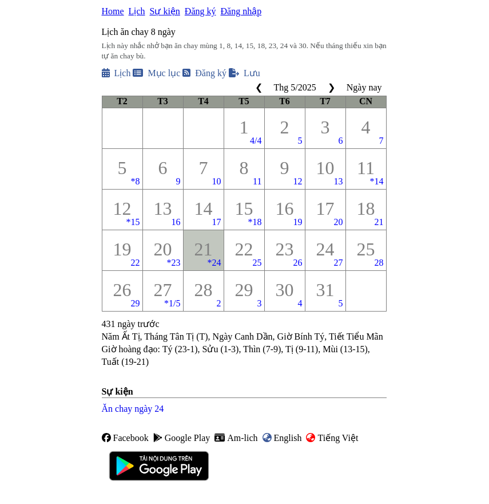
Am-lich (235, 438)
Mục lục (156, 73)
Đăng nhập (240, 11)
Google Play (181, 438)
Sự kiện (164, 11)
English (282, 438)
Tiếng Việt (332, 438)
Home (113, 11)
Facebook (125, 438)
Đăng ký (200, 11)
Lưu (244, 73)
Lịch (137, 11)
